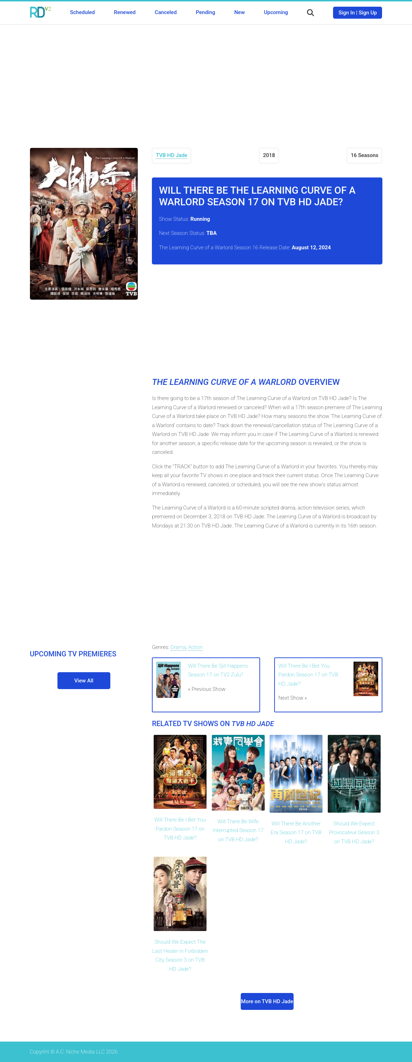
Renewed (124, 12)
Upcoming (276, 12)
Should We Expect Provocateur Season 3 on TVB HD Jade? (354, 832)
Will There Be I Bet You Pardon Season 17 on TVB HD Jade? (308, 675)
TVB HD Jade (171, 155)
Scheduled (82, 12)
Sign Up (368, 13)
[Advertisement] (206, 81)
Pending (205, 12)
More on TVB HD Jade (267, 1001)
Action (195, 647)
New (239, 12)
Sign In (346, 13)
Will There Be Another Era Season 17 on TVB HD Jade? (296, 832)
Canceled (166, 12)
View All (83, 680)
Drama (178, 647)
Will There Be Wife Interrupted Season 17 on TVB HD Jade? (238, 830)
